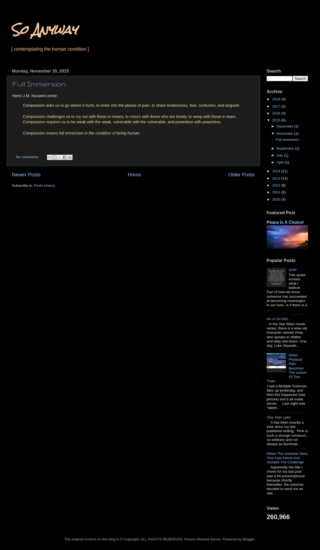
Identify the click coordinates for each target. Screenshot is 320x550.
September (286, 148)
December (285, 126)
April (281, 162)
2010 (276, 199)
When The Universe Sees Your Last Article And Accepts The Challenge (287, 458)
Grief (292, 270)
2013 (276, 178)
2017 (276, 106)
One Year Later (279, 417)
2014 (276, 171)
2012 (276, 185)
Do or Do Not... (279, 319)
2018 (276, 99)
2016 (276, 113)
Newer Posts (26, 174)
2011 (276, 192)
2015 (276, 120)
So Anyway (44, 30)
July (280, 155)
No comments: (28, 157)
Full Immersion (39, 84)
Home (134, 174)
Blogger (248, 539)
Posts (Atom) (44, 186)
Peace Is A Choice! (285, 222)
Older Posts (241, 174)
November (285, 133)
